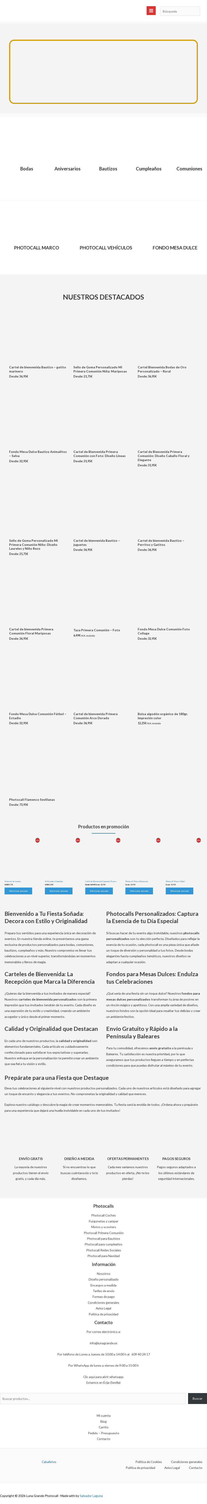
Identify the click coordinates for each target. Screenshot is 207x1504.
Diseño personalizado (104, 1279)
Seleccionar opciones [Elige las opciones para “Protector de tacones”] (18, 891)
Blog (103, 1421)
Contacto (103, 1439)
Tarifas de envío (103, 1291)
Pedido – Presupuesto (103, 1433)
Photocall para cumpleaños (103, 1244)
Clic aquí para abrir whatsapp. (103, 1377)
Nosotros (103, 1274)
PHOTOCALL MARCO (36, 247)
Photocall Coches (103, 1215)
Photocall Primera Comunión (104, 1233)
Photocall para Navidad (103, 1256)
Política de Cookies (148, 1462)
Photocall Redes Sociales (103, 1250)
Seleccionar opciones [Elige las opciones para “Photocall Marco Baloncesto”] (139, 891)
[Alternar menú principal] (151, 10)
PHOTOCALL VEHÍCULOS (106, 247)
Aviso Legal (103, 1308)
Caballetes (49, 1462)
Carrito (104, 1427)
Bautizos (108, 168)
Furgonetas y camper (103, 1221)
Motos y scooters (103, 1227)
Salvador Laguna (91, 1496)
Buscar (197, 1398)
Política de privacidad (103, 1314)
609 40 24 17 (141, 1354)
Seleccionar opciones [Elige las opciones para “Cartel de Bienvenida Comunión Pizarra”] (99, 891)
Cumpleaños (148, 168)
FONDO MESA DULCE (175, 247)
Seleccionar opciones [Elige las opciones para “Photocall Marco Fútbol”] (179, 891)
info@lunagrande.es (103, 1343)
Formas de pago (104, 1297)
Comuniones (189, 168)
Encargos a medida (103, 1285)
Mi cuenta (104, 1415)
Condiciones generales (103, 1302)
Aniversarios (67, 168)
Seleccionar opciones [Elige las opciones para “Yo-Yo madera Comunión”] (58, 891)
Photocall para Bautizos (103, 1238)
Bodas (26, 168)
